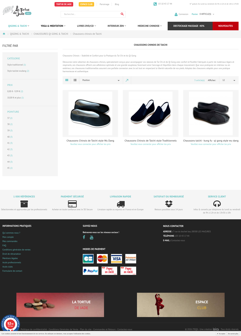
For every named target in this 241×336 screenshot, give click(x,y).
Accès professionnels (11, 262)
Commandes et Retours (104, 329)
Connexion (183, 14)
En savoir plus (233, 334)
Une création (209, 329)
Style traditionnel (16, 64)
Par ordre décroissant (127, 80)
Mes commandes (9, 241)
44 (9, 161)
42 (9, 149)
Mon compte (8, 237)
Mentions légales (10, 258)
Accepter (221, 334)
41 (9, 143)
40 (9, 137)
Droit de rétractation (11, 254)
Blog (117, 4)
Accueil (3, 33)
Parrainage (104, 4)
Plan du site (85, 329)
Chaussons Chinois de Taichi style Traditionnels (151, 140)
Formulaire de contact (12, 271)
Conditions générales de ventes (16, 249)
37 (9, 118)
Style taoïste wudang (18, 71)
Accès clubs (7, 266)
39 (9, 130)
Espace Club (86, 4)
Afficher (211, 80)
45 (9, 168)
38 (9, 124)
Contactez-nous (178, 240)
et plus (15, 97)
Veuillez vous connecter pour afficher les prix (90, 144)
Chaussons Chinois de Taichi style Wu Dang (90, 140)
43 (9, 155)
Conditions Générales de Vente (63, 329)
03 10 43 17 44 (165, 3)
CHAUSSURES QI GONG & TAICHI (51, 33)
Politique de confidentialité (34, 329)
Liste (75, 80)
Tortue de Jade (63, 4)
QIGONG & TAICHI (19, 33)
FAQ (4, 245)
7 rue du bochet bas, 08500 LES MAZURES (192, 231)
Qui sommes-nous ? (11, 232)
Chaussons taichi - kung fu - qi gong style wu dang (210, 140)
